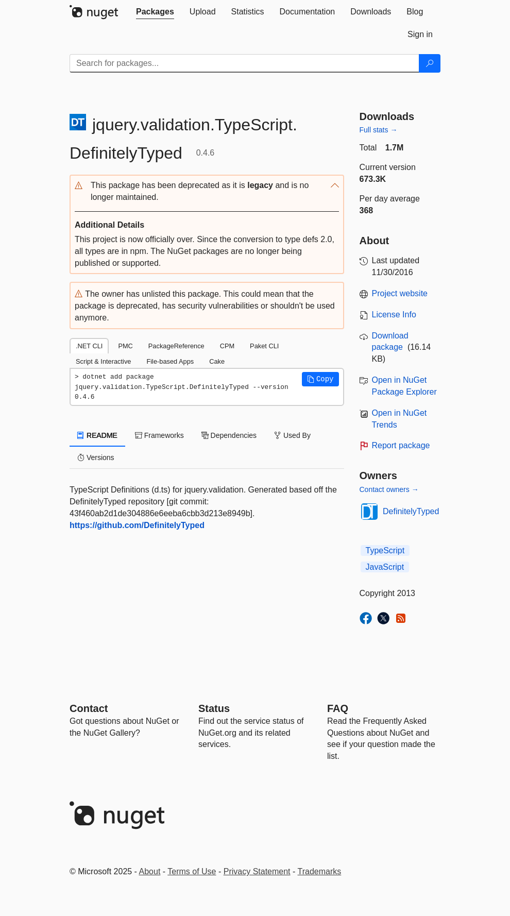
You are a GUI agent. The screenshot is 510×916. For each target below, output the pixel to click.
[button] (207, 191)
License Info (394, 314)
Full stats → (379, 130)
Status (214, 708)
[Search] (429, 63)
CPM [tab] (227, 346)
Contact (89, 708)
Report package (401, 445)
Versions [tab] (95, 457)
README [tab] (97, 435)
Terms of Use (191, 871)
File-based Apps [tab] (170, 361)
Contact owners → (389, 489)
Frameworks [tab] (159, 435)
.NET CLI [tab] (89, 346)
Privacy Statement (257, 871)
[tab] (155, 12)
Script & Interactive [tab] (103, 361)
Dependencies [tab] (229, 435)
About (150, 871)
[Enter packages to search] (244, 63)
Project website (400, 293)
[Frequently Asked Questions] (337, 708)
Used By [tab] (292, 435)
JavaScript (385, 567)
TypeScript (385, 550)
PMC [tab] (125, 346)
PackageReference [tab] (176, 346)
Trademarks (320, 871)
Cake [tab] (217, 361)
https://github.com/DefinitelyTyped (137, 525)
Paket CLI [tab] (264, 346)
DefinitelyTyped (411, 511)
